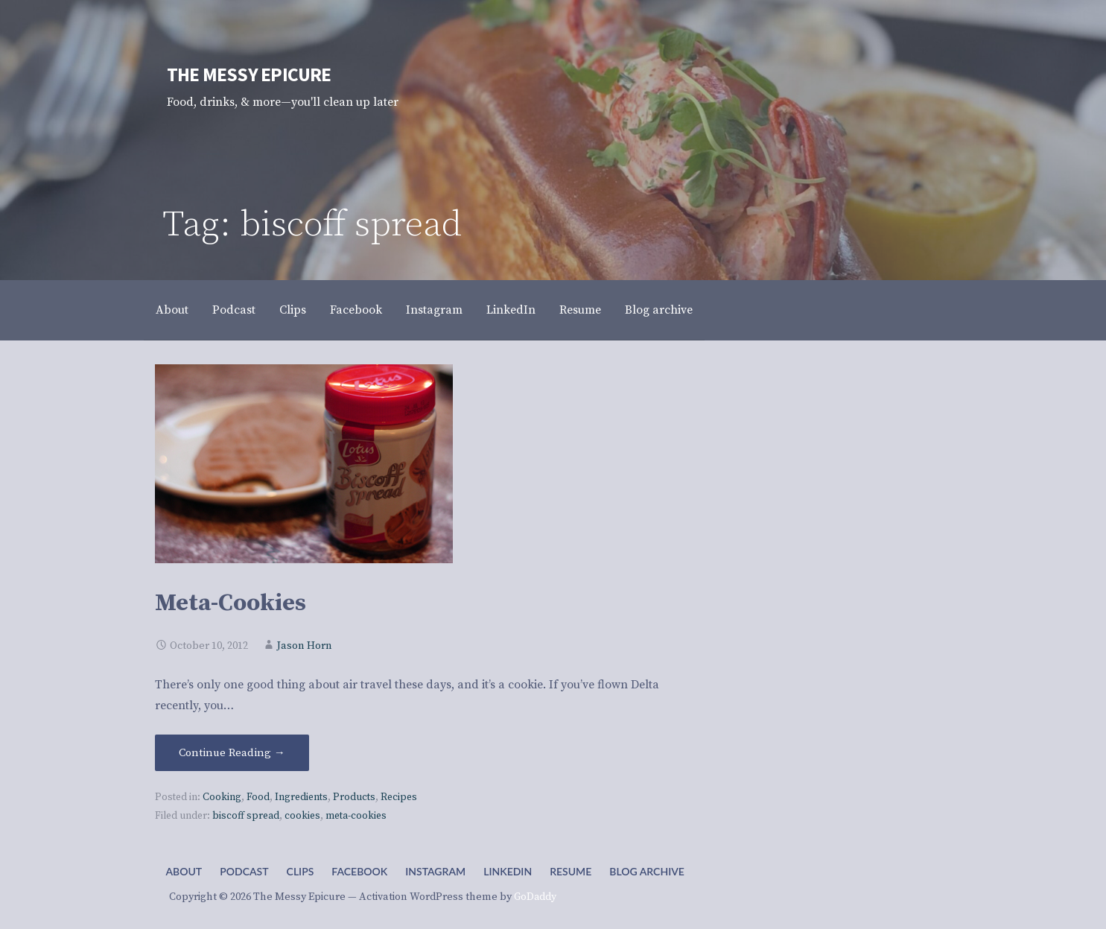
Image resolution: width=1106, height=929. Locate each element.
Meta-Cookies (230, 603)
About (172, 309)
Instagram (434, 309)
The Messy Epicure (249, 74)
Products (354, 797)
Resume (580, 309)
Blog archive (659, 309)
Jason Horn (304, 646)
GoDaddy (535, 897)
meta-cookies (356, 816)
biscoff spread (245, 816)
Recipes (399, 797)
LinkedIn (510, 309)
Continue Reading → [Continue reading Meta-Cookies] (232, 753)
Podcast (233, 309)
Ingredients (301, 797)
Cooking (222, 797)
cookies (302, 816)
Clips (292, 309)
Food (258, 797)
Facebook (356, 309)
